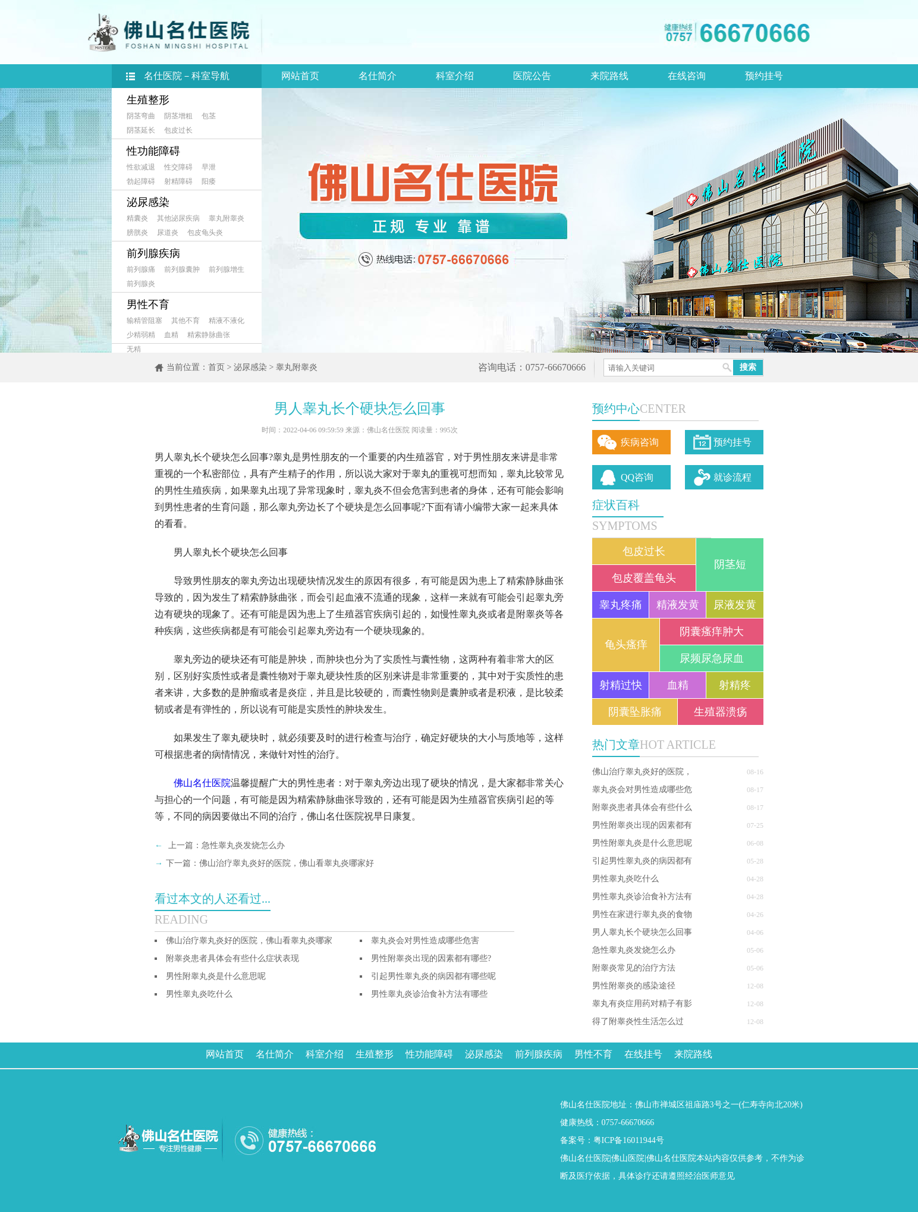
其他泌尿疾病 (178, 218)
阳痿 (209, 181)
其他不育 (185, 320)
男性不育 (148, 304)
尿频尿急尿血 (712, 658)
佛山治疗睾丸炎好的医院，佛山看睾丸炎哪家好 (286, 863)
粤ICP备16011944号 (628, 1140)
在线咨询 (687, 76)
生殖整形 (148, 100)
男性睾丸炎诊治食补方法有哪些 (429, 994)
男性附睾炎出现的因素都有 (642, 825)
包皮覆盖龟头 (644, 578)
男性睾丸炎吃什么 (625, 878)
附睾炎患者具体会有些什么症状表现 (232, 958)
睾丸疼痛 (620, 605)
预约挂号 (764, 76)
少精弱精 (141, 335)
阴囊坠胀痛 (635, 712)
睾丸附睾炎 (226, 218)
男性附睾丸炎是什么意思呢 (642, 843)
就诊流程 (732, 477)
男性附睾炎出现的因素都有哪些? (431, 958)
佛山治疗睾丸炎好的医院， (642, 771)
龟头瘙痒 (626, 645)
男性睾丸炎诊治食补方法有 (642, 896)
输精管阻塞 (144, 320)
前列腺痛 (141, 269)
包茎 (209, 116)
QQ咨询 (637, 477)
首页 (216, 367)
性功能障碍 (153, 151)
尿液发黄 (734, 605)
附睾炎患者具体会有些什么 (642, 807)
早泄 (209, 167)
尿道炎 (167, 232)
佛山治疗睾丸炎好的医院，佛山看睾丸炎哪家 (249, 940)
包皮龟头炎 (205, 232)
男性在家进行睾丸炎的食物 (642, 914)
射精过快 (620, 685)
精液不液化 (226, 320)
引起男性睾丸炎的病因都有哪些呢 (433, 976)
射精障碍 (178, 181)
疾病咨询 (640, 442)
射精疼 (735, 685)
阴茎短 (730, 564)
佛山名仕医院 (202, 783)
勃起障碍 (141, 181)
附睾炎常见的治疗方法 (633, 967)
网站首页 (300, 76)
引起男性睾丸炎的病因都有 (642, 860)
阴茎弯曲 (141, 116)
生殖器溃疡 (720, 712)
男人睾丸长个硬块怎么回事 (642, 932)
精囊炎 (137, 218)
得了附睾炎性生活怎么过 (638, 1021)
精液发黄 (677, 605)
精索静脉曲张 (208, 335)
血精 (171, 335)
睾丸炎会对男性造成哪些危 (642, 789)
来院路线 (609, 76)
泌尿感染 (148, 202)
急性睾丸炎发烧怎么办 (633, 950)
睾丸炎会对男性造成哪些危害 (425, 940)
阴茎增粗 (178, 116)
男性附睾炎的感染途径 (633, 985)
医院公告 (532, 76)
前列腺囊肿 (182, 269)
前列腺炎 (141, 284)
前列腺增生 (226, 269)
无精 (134, 349)
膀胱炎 (137, 232)
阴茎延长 (141, 130)
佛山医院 (628, 1158)
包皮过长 (178, 130)
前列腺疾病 (153, 253)
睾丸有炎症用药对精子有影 (642, 1003)
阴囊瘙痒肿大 (712, 632)
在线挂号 (643, 1054)
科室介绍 (455, 76)
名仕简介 (378, 76)
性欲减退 (141, 167)
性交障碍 (178, 167)
